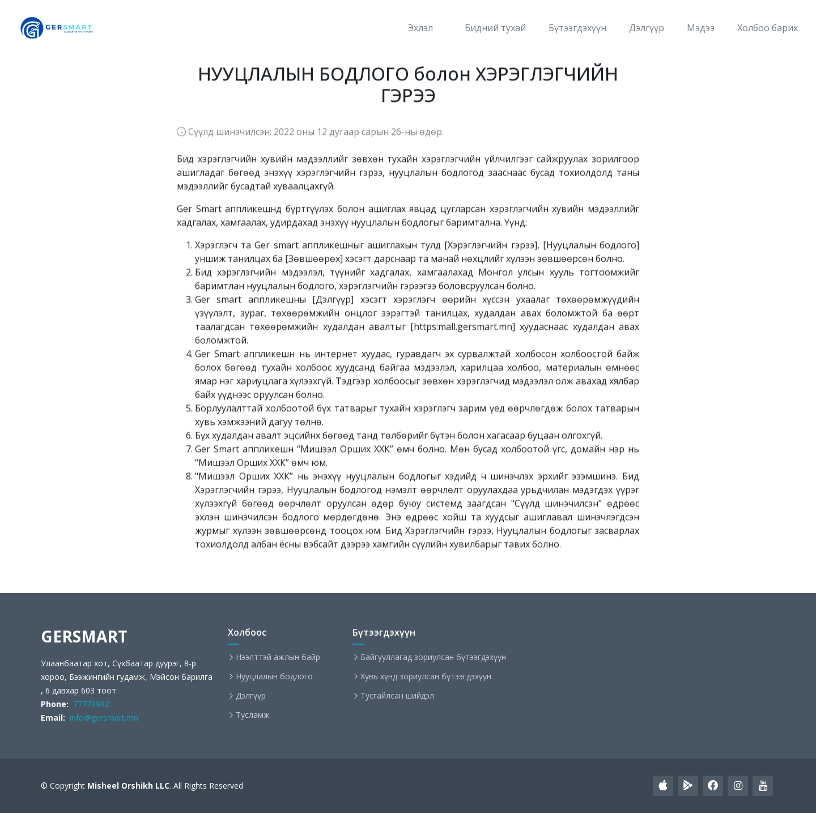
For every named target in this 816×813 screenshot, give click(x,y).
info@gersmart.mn (101, 717)
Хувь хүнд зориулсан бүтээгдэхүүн (425, 676)
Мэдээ (701, 28)
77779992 (89, 704)
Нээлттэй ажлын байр (278, 657)
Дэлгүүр (646, 28)
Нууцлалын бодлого (274, 676)
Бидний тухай (495, 28)
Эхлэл (420, 28)
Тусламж (253, 715)
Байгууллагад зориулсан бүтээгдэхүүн (433, 657)
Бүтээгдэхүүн (577, 28)
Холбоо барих (767, 28)
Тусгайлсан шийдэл (397, 696)
